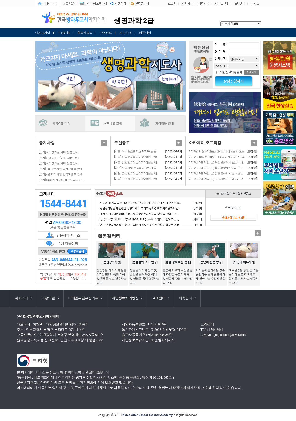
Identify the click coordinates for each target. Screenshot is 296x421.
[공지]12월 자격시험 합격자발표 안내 (61, 179)
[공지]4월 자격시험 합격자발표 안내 (61, 168)
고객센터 (160, 298)
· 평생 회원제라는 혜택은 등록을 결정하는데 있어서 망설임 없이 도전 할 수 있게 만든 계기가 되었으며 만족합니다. (163, 214)
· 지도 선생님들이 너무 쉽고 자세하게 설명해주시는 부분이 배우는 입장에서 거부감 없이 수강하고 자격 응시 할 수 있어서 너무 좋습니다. (176, 225)
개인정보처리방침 (127, 298)
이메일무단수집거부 (85, 298)
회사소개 (23, 298)
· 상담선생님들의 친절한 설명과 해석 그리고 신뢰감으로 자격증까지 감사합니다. (144, 208)
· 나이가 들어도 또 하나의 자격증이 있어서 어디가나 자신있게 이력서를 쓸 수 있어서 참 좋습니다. (154, 203)
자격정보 (106, 32)
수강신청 (64, 32)
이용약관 (50, 298)
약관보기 (251, 72)
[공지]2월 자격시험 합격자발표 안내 (61, 174)
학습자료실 (84, 32)
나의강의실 (42, 32)
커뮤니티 (145, 32)
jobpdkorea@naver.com (230, 335)
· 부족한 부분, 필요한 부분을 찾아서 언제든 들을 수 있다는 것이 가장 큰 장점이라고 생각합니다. (153, 219)
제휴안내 (187, 298)
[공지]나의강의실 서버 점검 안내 (58, 152)
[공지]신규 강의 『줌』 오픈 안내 (59, 157)
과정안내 (125, 32)
